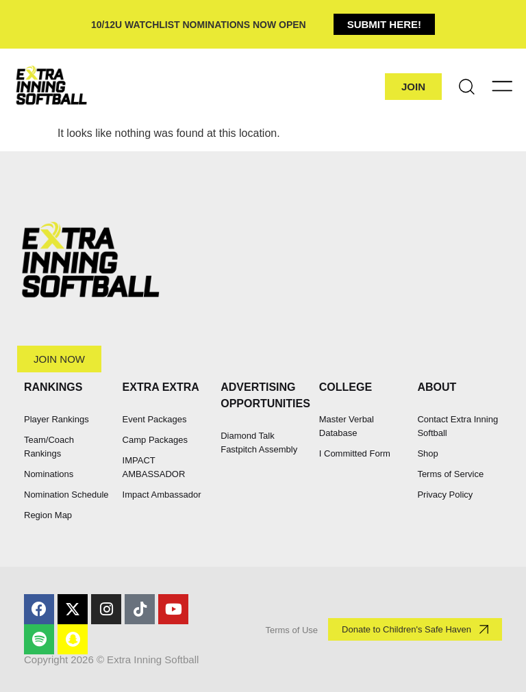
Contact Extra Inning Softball (457, 426)
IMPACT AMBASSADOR (154, 467)
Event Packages (155, 419)
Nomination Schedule (66, 494)
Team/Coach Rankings (49, 447)
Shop (427, 453)
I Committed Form (354, 453)
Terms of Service (450, 474)
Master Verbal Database (346, 426)
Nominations (48, 474)
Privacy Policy (445, 494)
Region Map (48, 515)
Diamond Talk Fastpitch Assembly (259, 442)
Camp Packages (155, 440)
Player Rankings (56, 419)
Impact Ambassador (162, 494)
